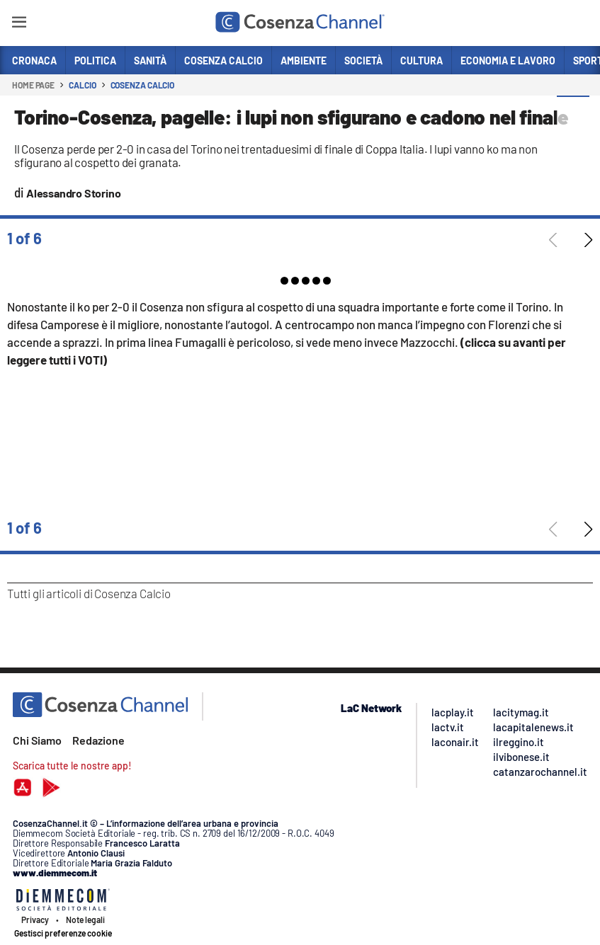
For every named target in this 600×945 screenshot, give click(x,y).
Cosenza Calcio (143, 85)
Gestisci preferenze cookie (63, 933)
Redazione (98, 740)
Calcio (82, 85)
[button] (573, 113)
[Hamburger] (19, 24)
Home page (33, 85)
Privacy (35, 919)
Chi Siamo (37, 740)
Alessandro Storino (73, 193)
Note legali (85, 919)
